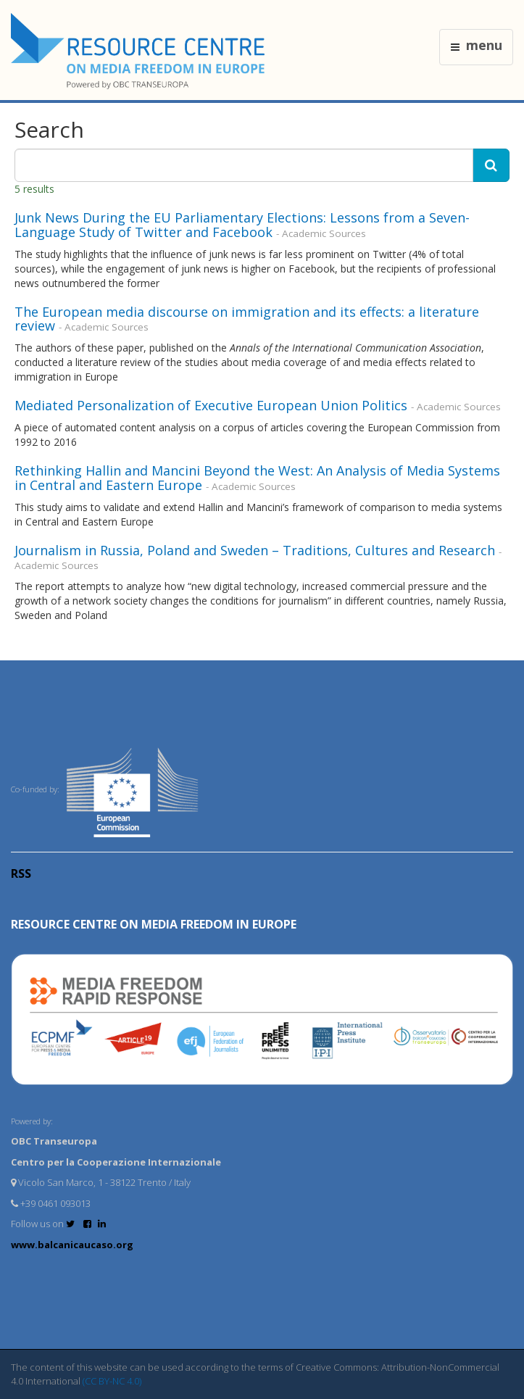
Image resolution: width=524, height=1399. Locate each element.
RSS (21, 873)
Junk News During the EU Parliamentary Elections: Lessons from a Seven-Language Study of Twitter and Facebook (242, 225)
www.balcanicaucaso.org (72, 1244)
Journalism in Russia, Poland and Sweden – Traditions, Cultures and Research (254, 550)
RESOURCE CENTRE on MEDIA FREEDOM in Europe (153, 924)
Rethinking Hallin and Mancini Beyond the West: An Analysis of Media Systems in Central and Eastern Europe (257, 478)
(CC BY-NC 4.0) (112, 1380)
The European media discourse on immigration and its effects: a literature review (246, 319)
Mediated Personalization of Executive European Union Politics (210, 405)
